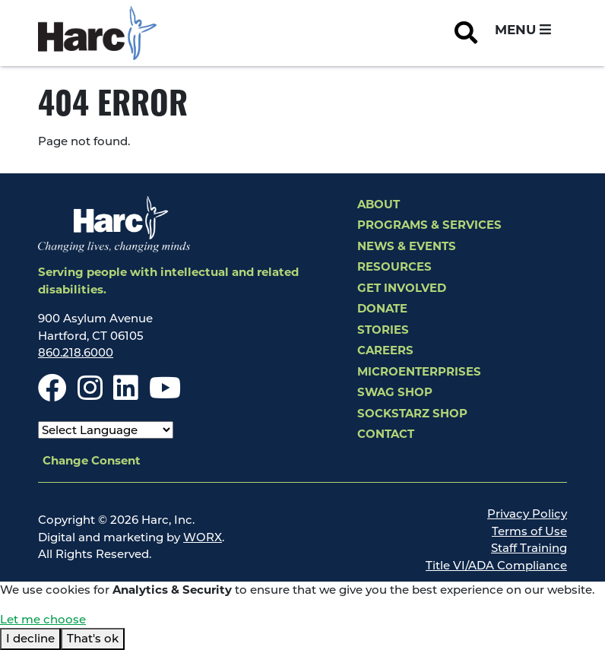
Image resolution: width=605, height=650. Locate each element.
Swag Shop (394, 392)
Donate (382, 308)
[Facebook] (52, 394)
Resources (394, 266)
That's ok (93, 638)
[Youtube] (165, 394)
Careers (385, 350)
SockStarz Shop (412, 413)
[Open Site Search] (466, 33)
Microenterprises (419, 371)
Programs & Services (429, 224)
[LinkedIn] (125, 394)
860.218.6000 (75, 352)
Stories (383, 329)
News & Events (406, 246)
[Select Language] (105, 430)
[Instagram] (90, 394)
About (378, 204)
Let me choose (43, 619)
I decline (30, 638)
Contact (385, 433)
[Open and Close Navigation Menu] (523, 30)
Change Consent (92, 460)
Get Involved (401, 288)
